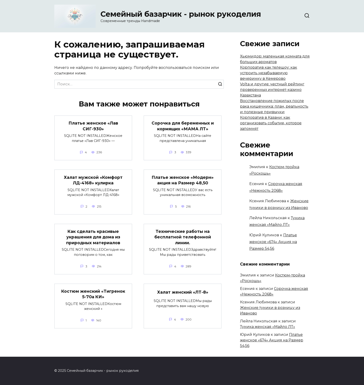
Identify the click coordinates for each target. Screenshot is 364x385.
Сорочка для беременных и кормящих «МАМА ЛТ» (183, 126)
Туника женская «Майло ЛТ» (267, 326)
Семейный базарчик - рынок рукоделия (181, 14)
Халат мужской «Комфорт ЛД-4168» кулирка (93, 180)
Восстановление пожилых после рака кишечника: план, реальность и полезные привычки (274, 106)
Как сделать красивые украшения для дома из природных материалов (93, 237)
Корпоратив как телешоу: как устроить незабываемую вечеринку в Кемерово (268, 73)
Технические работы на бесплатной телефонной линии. (182, 237)
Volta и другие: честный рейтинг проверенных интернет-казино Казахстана (272, 89)
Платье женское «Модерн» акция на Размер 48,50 (183, 180)
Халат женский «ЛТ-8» (182, 292)
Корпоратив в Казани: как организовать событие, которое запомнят (271, 123)
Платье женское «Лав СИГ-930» (93, 126)
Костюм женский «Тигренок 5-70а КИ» (93, 294)
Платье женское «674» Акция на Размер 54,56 (273, 242)
